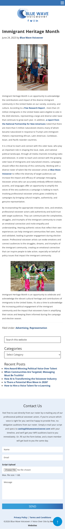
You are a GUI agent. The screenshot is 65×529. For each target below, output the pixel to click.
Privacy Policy (20, 517)
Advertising (22, 327)
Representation (38, 327)
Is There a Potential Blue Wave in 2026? (26, 382)
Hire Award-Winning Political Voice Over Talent (30, 368)
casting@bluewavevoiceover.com (34, 428)
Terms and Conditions (40, 517)
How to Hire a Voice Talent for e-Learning (27, 385)
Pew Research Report (34, 108)
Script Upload (8, 464)
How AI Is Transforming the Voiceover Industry (30, 378)
